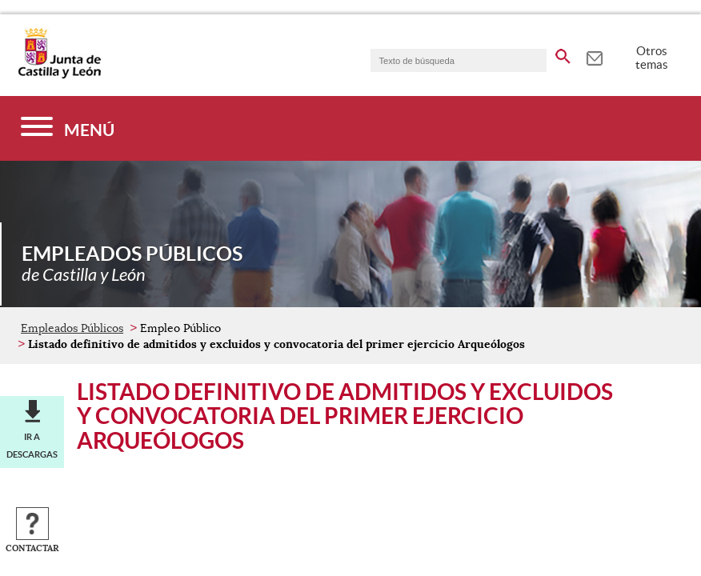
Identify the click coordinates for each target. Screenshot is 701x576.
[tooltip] (594, 56)
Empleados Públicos (72, 328)
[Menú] (67, 128)
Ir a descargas (32, 445)
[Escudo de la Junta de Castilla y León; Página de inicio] (59, 75)
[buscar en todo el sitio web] (563, 53)
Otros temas (651, 57)
